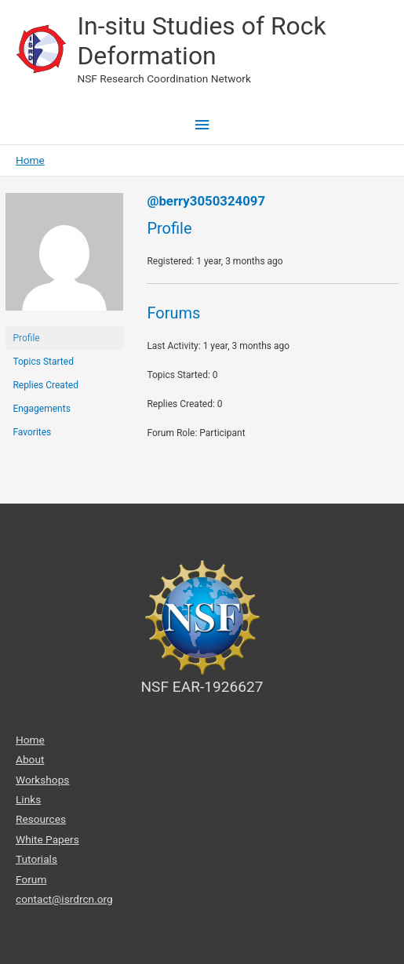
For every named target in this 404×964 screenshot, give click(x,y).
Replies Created (45, 385)
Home (30, 739)
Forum (31, 879)
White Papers (47, 839)
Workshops (42, 779)
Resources (41, 819)
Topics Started (43, 361)
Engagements (41, 408)
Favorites (32, 432)
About (30, 759)
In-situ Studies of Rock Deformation (201, 41)
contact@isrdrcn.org (64, 899)
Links (28, 799)
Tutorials (36, 859)
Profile (26, 338)
